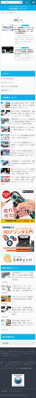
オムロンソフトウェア (7, 368)
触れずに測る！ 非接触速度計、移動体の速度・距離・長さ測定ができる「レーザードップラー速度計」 (22, 113)
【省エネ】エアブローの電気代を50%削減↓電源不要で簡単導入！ (17, 300)
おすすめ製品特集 (7, 78)
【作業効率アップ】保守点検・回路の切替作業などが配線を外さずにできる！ (22, 163)
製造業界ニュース (7, 90)
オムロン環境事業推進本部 (24, 368)
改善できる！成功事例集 (9, 86)
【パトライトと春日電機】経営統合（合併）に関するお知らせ (22, 136)
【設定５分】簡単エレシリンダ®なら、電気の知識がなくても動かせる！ (22, 129)
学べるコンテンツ (7, 82)
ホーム (3, 12)
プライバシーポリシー (16, 391)
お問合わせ (27, 2)
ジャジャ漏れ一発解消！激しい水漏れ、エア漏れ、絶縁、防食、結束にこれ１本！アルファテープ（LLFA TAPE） (18, 180)
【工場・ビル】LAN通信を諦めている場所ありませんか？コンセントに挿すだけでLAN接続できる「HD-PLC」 (18, 154)
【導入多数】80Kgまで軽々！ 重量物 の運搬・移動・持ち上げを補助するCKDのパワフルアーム (22, 105)
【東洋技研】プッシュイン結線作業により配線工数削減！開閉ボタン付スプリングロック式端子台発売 (22, 121)
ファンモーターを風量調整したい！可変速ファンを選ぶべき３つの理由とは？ (22, 145)
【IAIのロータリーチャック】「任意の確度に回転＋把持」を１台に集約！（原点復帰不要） (17, 289)
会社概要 (4, 391)
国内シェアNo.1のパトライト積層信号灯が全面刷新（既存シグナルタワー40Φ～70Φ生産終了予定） (22, 171)
